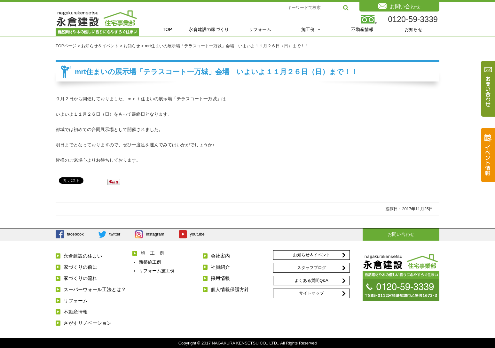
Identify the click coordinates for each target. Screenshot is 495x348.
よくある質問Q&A (311, 280)
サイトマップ (311, 293)
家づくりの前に (80, 267)
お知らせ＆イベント (311, 254)
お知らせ (413, 29)
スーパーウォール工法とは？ (95, 289)
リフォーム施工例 (157, 270)
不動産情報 (362, 29)
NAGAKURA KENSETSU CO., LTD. (245, 343)
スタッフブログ (311, 267)
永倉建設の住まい (83, 256)
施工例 (311, 29)
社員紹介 (220, 267)
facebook (75, 234)
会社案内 (220, 256)
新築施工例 (150, 262)
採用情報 (220, 278)
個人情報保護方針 (230, 289)
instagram (155, 234)
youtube (197, 234)
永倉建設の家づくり (209, 29)
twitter (115, 234)
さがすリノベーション (88, 323)
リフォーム (260, 29)
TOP (167, 29)
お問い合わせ (401, 234)
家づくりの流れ (80, 278)
